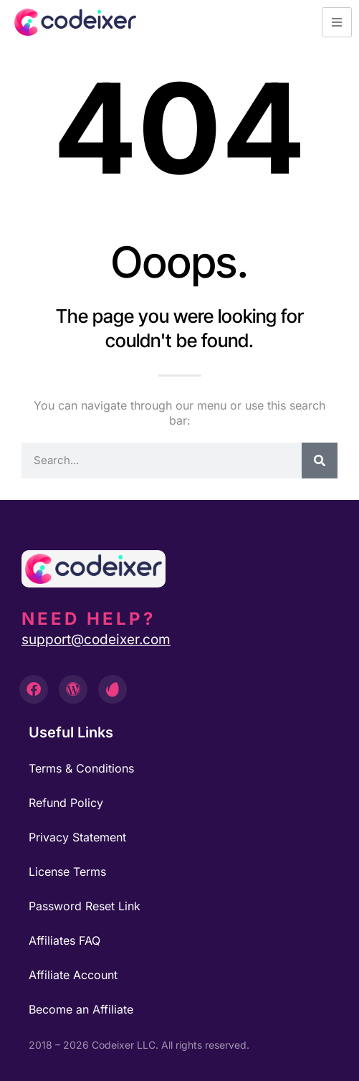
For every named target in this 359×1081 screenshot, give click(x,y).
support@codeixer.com (96, 639)
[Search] (320, 460)
